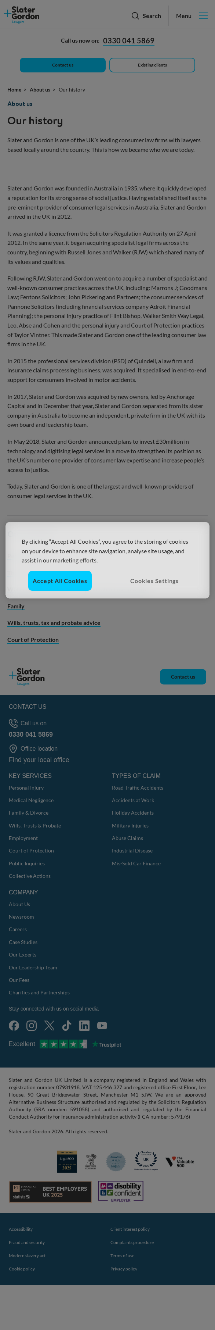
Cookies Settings (154, 580)
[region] (108, 560)
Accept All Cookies (60, 580)
